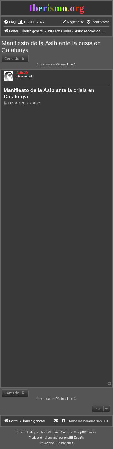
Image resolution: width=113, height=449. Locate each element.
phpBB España (74, 437)
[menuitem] (10, 22)
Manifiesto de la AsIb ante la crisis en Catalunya (51, 46)
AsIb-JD (22, 72)
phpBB (44, 432)
